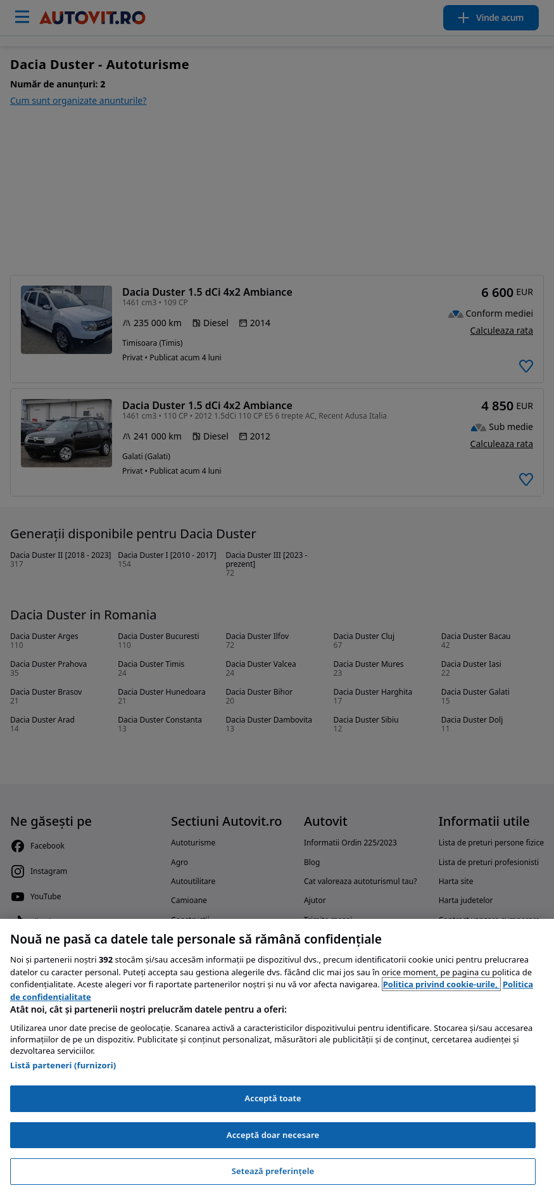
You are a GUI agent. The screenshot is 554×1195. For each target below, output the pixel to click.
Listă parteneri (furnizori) (63, 1065)
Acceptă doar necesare (273, 1135)
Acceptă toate (272, 1098)
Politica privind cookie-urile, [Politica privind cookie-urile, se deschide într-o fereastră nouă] (441, 984)
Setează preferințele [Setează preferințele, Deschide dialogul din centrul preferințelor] (273, 1171)
